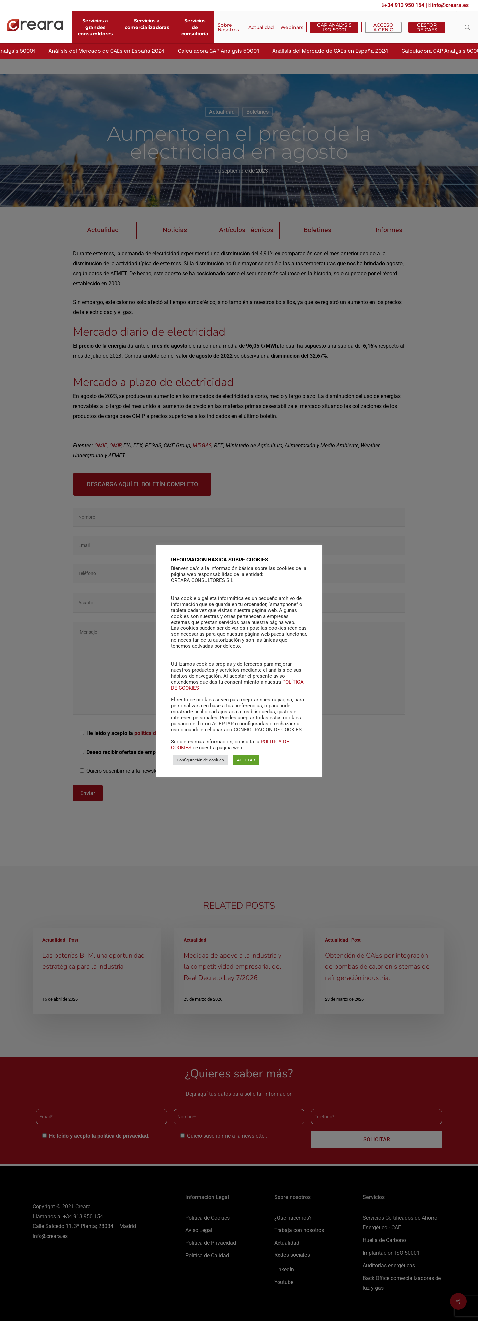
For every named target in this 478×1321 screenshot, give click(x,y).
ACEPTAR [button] (246, 760)
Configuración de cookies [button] (200, 760)
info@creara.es (448, 5)
